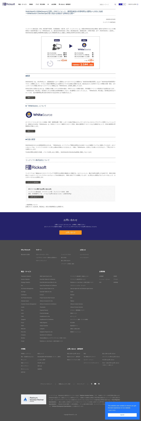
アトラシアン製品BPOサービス (78, 279)
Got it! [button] (122, 415)
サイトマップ (80, 384)
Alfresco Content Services (76, 304)
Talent (22, 325)
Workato (72, 294)
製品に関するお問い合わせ (73, 353)
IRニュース (23, 359)
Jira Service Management (27, 288)
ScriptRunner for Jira (45, 316)
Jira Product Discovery (26, 297)
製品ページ (30, 131)
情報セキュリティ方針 (64, 384)
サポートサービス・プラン (42, 254)
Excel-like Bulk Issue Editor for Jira (48, 282)
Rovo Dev (23, 332)
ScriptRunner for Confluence (46, 319)
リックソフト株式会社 (33, 182)
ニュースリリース (84, 254)
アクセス (116, 279)
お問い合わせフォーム (35, 197)
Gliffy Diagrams (43, 322)
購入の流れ (64, 257)
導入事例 (72, 322)
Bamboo (23, 338)
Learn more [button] (112, 410)
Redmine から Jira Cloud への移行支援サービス (51, 341)
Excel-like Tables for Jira (45, 291)
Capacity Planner (44, 310)
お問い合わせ (70, 232)
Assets (22, 307)
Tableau (72, 301)
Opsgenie (23, 319)
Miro (71, 297)
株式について (41, 353)
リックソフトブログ (66, 254)
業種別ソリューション (75, 332)
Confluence (24, 294)
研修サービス (73, 313)
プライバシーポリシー (46, 384)
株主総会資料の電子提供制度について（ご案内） (49, 356)
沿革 (100, 282)
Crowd (22, 341)
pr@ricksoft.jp (67, 193)
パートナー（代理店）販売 (67, 263)
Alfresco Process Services (76, 307)
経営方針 (23, 372)
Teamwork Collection (26, 276)
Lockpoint (42, 328)
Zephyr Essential (44, 325)
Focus (22, 322)
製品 (85, 353)
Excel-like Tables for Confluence (47, 279)
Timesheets (42, 307)
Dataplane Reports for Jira (46, 332)
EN (124, 4)
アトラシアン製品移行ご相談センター (79, 276)
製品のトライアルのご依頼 (73, 359)
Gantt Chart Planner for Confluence (48, 285)
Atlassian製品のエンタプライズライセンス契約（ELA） (53, 338)
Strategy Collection (25, 282)
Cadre (71, 291)
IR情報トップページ (26, 353)
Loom (22, 313)
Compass (23, 335)
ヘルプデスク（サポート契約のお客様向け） (47, 257)
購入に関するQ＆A (65, 260)
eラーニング (73, 316)
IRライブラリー (25, 366)
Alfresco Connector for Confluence (48, 304)
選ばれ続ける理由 (25, 254)
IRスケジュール (25, 369)
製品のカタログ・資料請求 (73, 356)
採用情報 (116, 282)
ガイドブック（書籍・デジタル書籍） (79, 319)
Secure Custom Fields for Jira (47, 288)
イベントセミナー (84, 257)
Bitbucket (23, 328)
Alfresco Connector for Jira (46, 301)
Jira (22, 285)
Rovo (22, 310)
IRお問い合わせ (41, 363)
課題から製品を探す (75, 328)
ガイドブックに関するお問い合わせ (111, 356)
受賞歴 (115, 276)
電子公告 (40, 366)
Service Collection (25, 279)
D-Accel (42, 294)
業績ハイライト (25, 363)
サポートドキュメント (41, 260)
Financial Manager (44, 313)
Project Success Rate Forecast (47, 297)
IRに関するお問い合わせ (108, 359)
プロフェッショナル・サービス (77, 285)
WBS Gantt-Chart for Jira (46, 276)
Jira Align (23, 291)
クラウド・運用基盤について (77, 310)
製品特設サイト (74, 325)
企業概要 (101, 276)
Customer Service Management (28, 304)
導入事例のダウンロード (90, 356)
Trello (22, 316)
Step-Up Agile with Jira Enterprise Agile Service (81, 288)
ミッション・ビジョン (104, 279)
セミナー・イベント (88, 359)
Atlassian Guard (25, 301)
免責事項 (40, 369)
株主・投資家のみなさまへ (27, 356)
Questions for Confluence (46, 335)
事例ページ (30, 97)
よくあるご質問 (41, 359)
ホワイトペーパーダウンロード (91, 363)
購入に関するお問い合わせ (108, 353)
